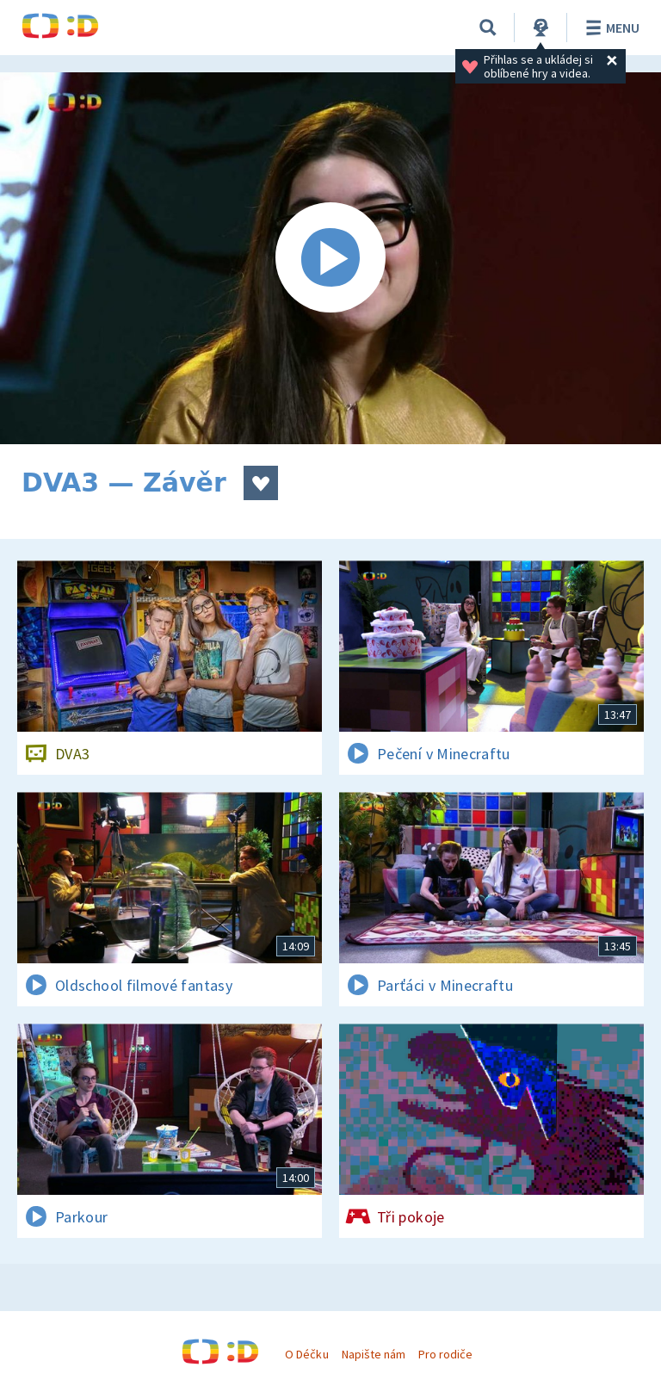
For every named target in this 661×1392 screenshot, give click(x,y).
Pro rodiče (445, 1354)
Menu (609, 27)
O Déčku (306, 1354)
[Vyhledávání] (488, 27)
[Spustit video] (330, 258)
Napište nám (373, 1354)
